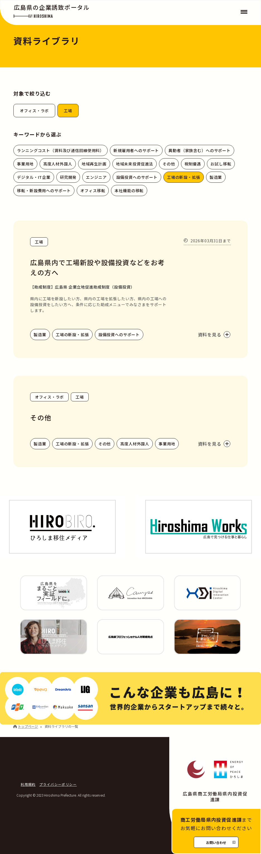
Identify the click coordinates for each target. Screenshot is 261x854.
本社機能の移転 (129, 190)
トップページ (28, 726)
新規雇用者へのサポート (136, 150)
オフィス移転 (92, 190)
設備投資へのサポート (137, 177)
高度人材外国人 (57, 164)
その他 (169, 164)
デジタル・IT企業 (33, 177)
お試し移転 (221, 164)
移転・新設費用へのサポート (44, 190)
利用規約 (28, 784)
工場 (68, 110)
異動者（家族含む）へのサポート (199, 150)
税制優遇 (193, 164)
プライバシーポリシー (58, 784)
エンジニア (96, 177)
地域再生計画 (94, 164)
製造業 (216, 177)
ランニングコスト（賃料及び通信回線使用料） (60, 150)
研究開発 (68, 177)
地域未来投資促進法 (134, 164)
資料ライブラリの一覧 (61, 726)
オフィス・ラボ (34, 110)
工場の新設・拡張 (183, 177)
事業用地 (25, 164)
